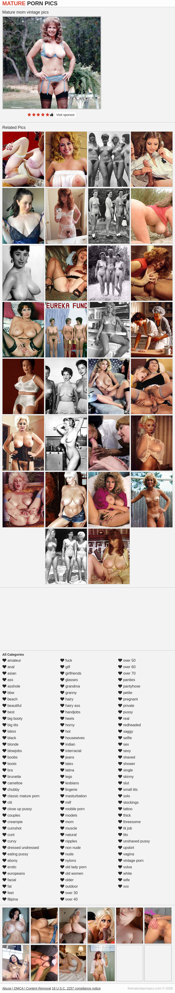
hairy (66, 699)
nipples (68, 841)
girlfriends (70, 673)
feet (8, 893)
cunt (8, 835)
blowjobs (12, 751)
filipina (10, 899)
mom (67, 822)
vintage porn (131, 861)
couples (11, 815)
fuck (66, 660)
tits (123, 835)
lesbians (69, 783)
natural (68, 835)
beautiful (11, 706)
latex (66, 764)
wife (124, 880)
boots (9, 764)
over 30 (69, 893)
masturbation (73, 796)
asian (9, 673)
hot (65, 731)
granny (68, 693)
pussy (125, 712)
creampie (12, 822)
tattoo (125, 809)
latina (67, 770)
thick (124, 815)
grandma (70, 686)
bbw (8, 693)
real (123, 718)
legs (66, 777)
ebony (10, 861)
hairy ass (70, 706)
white (125, 873)
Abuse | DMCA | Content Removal (26, 988)
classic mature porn (20, 796)
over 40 (69, 899)
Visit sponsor (65, 115)
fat (7, 886)
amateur (11, 660)
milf (65, 802)
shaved (126, 757)
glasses (69, 680)
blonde (10, 744)
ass (7, 680)
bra (7, 770)
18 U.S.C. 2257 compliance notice (76, 988)
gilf (65, 667)
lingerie (68, 789)
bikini (9, 731)
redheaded (129, 725)
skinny (126, 777)
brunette (11, 777)
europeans (13, 873)
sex (123, 744)
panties (126, 680)
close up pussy (17, 809)
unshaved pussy (134, 841)
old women (71, 873)
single (125, 770)
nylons (68, 861)
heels (67, 718)
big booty (12, 718)
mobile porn (72, 809)
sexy (124, 751)
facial (9, 880)
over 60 (127, 667)
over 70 (127, 673)
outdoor (69, 886)
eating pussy (15, 854)
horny (67, 725)
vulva (125, 867)
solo (124, 796)
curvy (9, 841)
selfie (125, 738)
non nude (70, 848)
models (68, 815)
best (8, 712)
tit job (125, 828)
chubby (10, 789)
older (67, 880)
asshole (11, 686)
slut (123, 783)
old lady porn (73, 867)
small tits (128, 789)
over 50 (127, 660)
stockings (128, 802)
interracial (70, 751)
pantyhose (129, 686)
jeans (67, 757)
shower (126, 764)
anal (8, 667)
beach (10, 699)
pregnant (128, 699)
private (126, 706)
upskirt (126, 848)
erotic (9, 867)
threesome (129, 822)
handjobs (70, 712)
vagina (126, 854)
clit (7, 802)
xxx (123, 886)
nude (67, 854)
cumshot (11, 828)
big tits (10, 725)
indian (67, 744)
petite (125, 693)
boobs (10, 757)
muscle (68, 828)
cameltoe (12, 783)
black (9, 738)
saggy (125, 731)
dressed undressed (20, 848)
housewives (72, 738)
